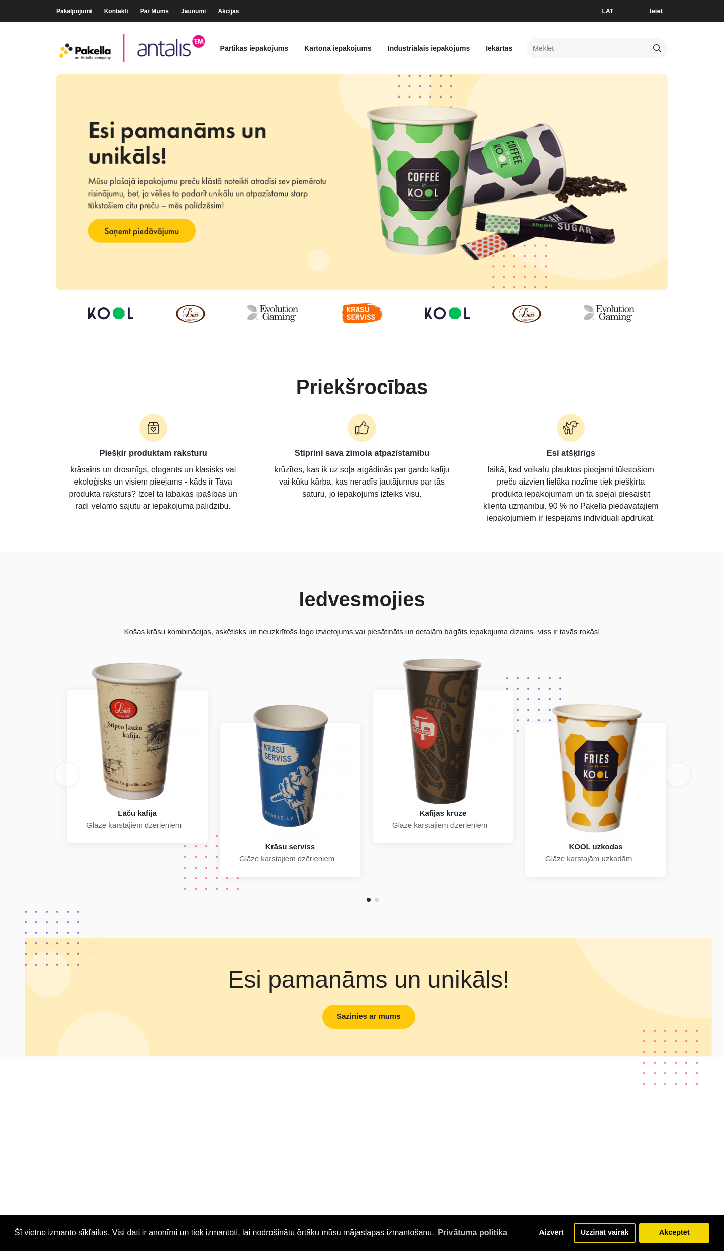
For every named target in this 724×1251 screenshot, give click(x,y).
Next (678, 774)
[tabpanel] (137, 766)
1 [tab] (369, 900)
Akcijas (228, 11)
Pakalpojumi (74, 11)
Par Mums (154, 11)
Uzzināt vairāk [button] (605, 1233)
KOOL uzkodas (595, 846)
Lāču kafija (137, 813)
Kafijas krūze (443, 813)
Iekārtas (499, 48)
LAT (607, 11)
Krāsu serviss (290, 846)
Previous (66, 774)
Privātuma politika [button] (472, 1232)
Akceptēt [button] (674, 1233)
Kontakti (116, 11)
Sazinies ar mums (369, 1016)
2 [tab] (377, 900)
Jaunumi (193, 11)
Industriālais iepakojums (429, 48)
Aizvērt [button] (551, 1233)
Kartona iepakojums (338, 48)
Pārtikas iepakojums (254, 48)
